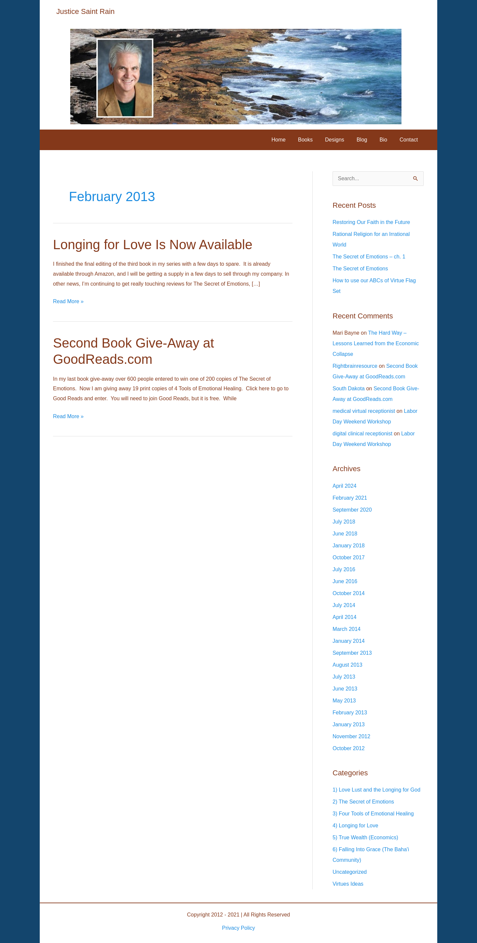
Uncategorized (350, 872)
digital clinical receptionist (363, 433)
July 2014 (344, 605)
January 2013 (349, 724)
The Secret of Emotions (360, 268)
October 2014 (349, 593)
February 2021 (350, 498)
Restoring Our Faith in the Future (371, 222)
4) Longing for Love (355, 825)
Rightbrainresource (355, 366)
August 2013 (347, 665)
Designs (340, 139)
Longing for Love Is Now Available (152, 244)
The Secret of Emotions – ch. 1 (369, 256)
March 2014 (347, 629)
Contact (409, 139)
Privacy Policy (238, 928)
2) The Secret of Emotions (363, 801)
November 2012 (351, 736)
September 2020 (352, 510)
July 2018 (344, 522)
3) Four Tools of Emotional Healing (373, 813)
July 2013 (344, 677)
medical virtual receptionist (364, 411)
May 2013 (344, 700)
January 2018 (349, 545)
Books (313, 139)
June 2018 (345, 533)
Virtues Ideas (348, 884)
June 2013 (345, 689)
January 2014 (349, 641)
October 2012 (349, 748)
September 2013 (352, 653)
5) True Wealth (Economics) (365, 837)
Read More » (68, 301)
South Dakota (349, 388)
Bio (386, 139)
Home (288, 139)
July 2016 (344, 569)
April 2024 (344, 486)
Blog (366, 139)
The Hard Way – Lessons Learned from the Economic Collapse (376, 343)
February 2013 (350, 712)
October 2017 (349, 557)
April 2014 (344, 617)
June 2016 (345, 581)
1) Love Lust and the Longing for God (376, 790)
